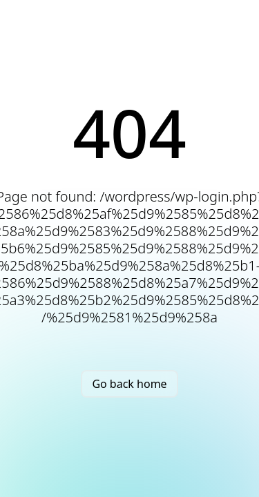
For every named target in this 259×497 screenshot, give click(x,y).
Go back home (129, 383)
